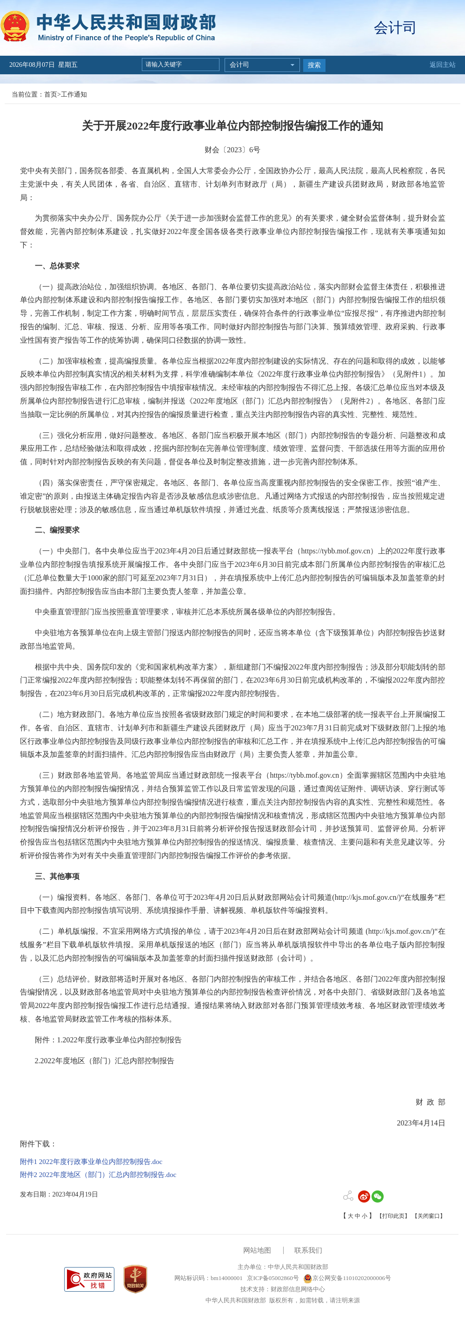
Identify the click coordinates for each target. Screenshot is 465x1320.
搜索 (314, 65)
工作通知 (74, 94)
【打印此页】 (393, 1216)
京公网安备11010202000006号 (347, 1277)
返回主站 (443, 64)
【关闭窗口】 (428, 1216)
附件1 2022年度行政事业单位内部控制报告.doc (91, 1161)
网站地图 (257, 1250)
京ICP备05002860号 (272, 1277)
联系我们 (308, 1250)
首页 (50, 94)
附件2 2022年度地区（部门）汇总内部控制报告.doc (98, 1174)
